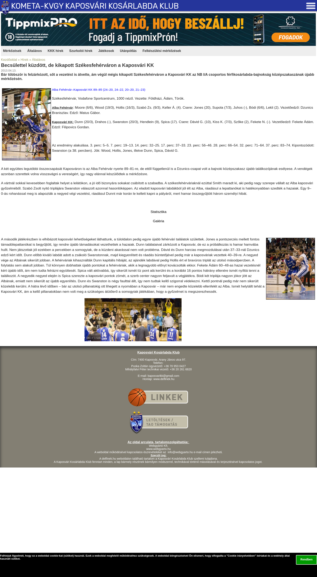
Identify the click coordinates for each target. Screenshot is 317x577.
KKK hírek (55, 51)
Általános (34, 51)
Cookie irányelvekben (241, 555)
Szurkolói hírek (80, 51)
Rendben (306, 559)
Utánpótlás (128, 51)
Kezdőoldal (9, 59)
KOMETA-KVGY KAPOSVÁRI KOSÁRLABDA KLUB (95, 6)
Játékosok (106, 51)
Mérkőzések (12, 51)
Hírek (24, 59)
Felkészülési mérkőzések (162, 51)
